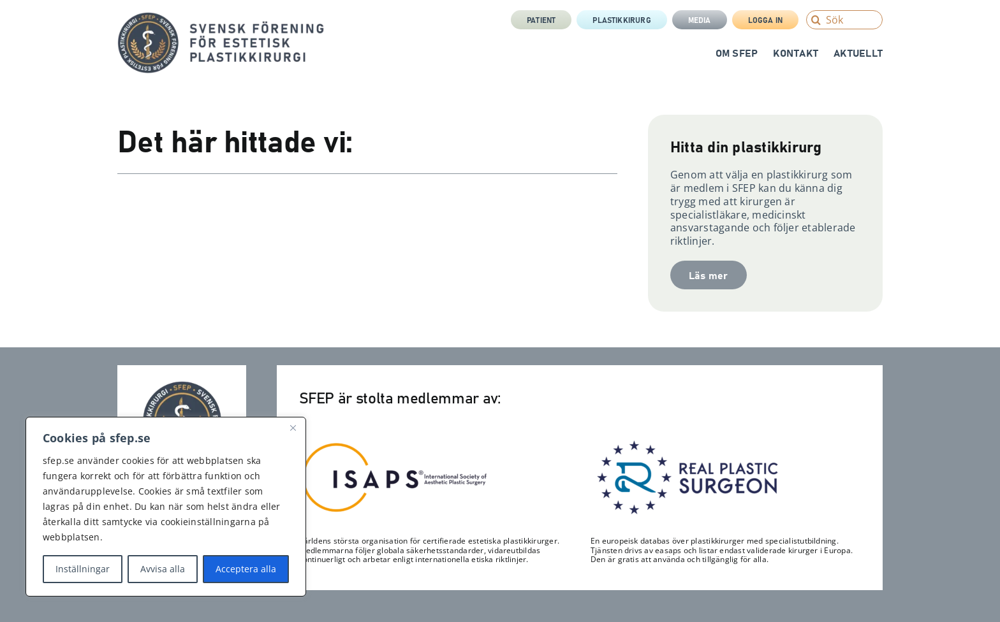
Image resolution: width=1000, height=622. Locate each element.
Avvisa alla (162, 569)
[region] (166, 507)
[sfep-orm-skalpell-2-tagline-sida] (221, 17)
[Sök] (844, 19)
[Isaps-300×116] (394, 445)
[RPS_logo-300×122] (686, 444)
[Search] (815, 19)
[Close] (292, 427)
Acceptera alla (246, 569)
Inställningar (82, 569)
